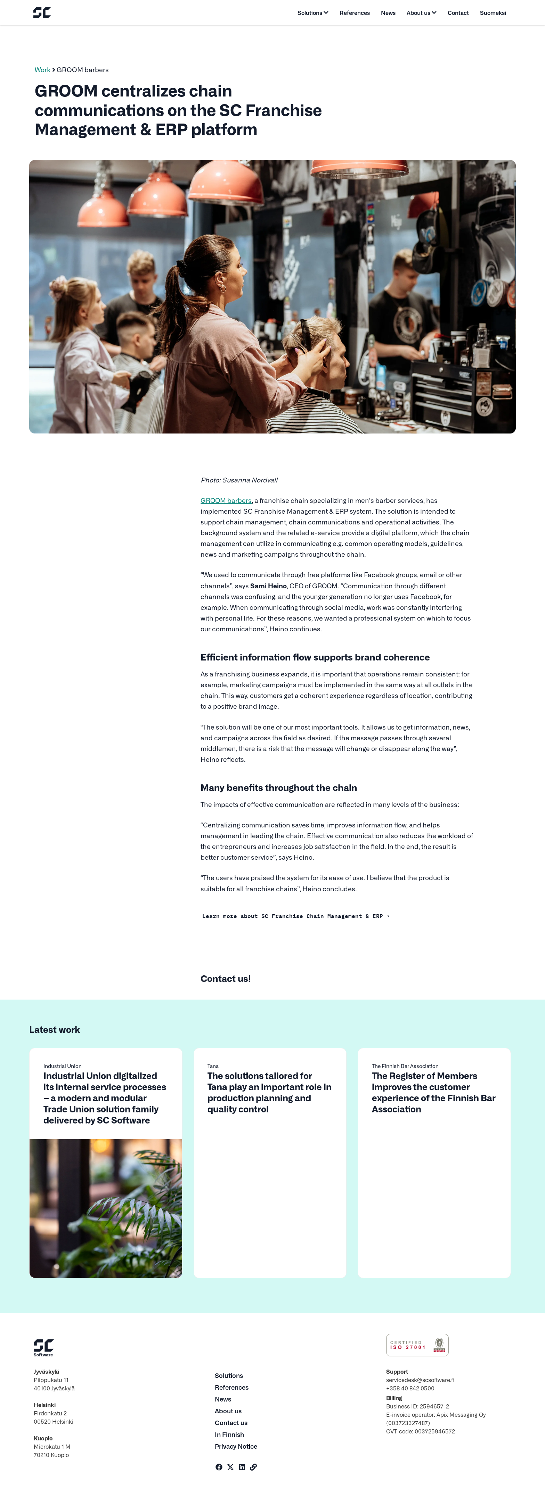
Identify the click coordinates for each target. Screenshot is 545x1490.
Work (43, 69)
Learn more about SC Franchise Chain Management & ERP (292, 915)
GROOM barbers (226, 500)
